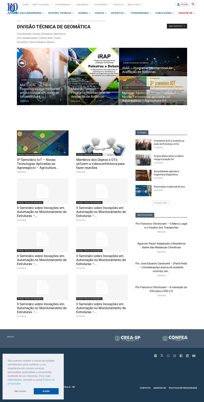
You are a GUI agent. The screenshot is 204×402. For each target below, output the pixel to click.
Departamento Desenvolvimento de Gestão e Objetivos (50, 20)
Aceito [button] (46, 391)
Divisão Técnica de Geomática (34, 80)
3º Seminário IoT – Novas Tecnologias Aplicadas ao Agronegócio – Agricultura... (37, 164)
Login (184, 4)
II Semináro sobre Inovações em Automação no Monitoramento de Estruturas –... (42, 212)
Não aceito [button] (20, 391)
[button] (21, 383)
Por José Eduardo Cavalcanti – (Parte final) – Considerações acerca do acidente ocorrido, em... (161, 267)
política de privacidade (183, 388)
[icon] (155, 356)
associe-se (159, 388)
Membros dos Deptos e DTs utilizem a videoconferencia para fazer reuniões (100, 164)
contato (145, 388)
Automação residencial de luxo (169, 186)
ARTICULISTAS (144, 215)
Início (19, 20)
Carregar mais (161, 202)
